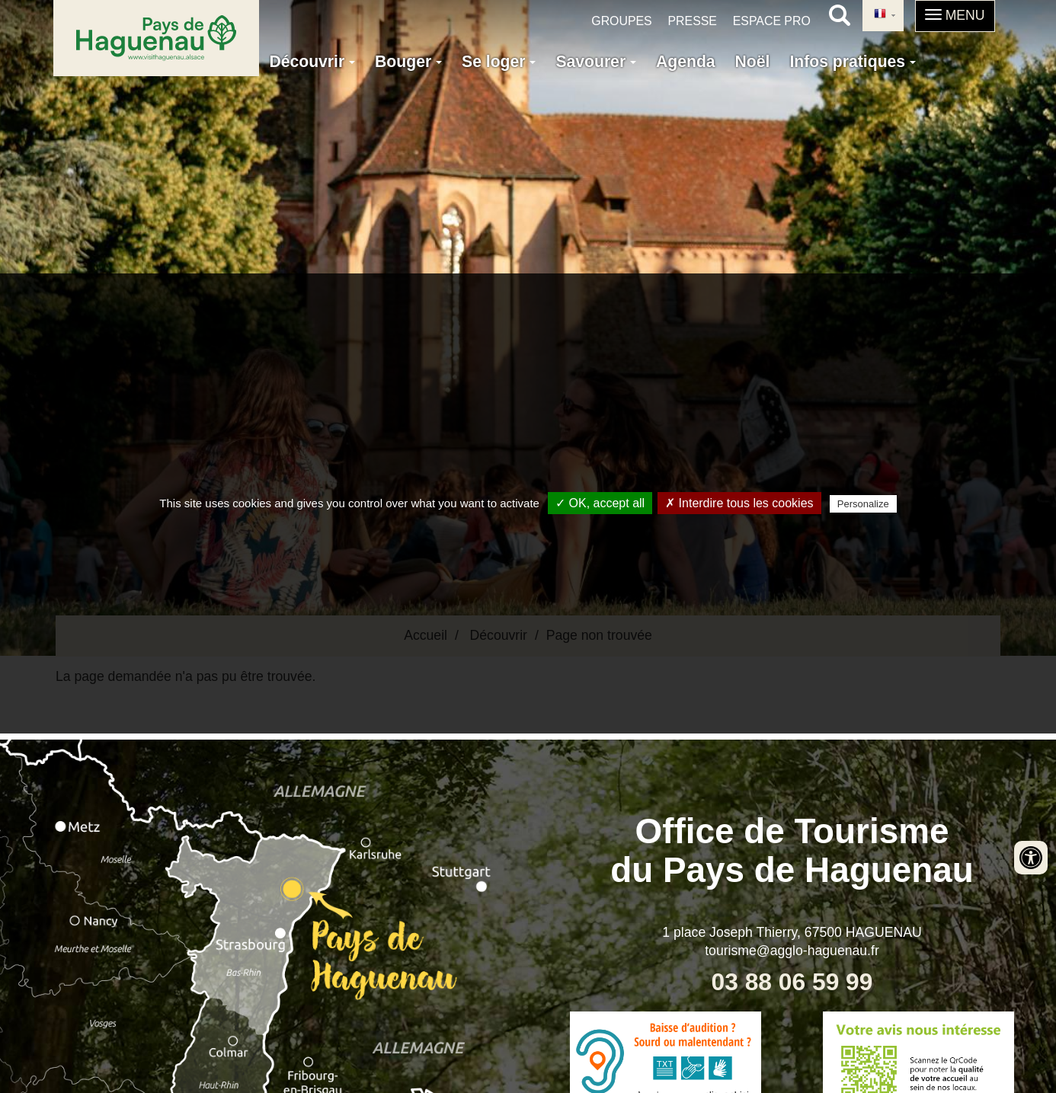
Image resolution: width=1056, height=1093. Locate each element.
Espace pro (772, 20)
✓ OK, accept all (600, 503)
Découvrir (312, 61)
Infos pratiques (852, 61)
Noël (752, 61)
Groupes (621, 20)
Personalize (863, 504)
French (880, 14)
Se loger (499, 61)
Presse (692, 20)
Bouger (408, 61)
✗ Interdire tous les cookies (739, 503)
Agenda (685, 61)
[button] (955, 16)
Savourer (595, 61)
